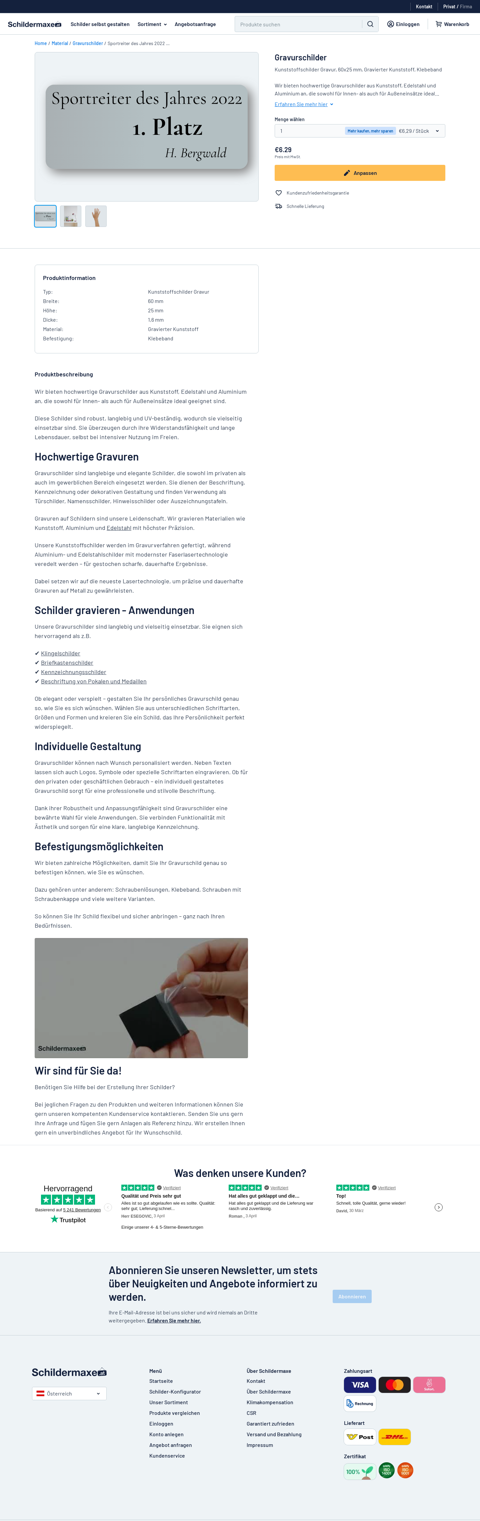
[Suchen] (294, 24)
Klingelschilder (60, 653)
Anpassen (360, 173)
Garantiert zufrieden (270, 1423)
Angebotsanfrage (195, 24)
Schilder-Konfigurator (175, 1391)
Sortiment (153, 24)
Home (41, 43)
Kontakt (256, 1381)
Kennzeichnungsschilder (73, 671)
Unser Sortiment (168, 1402)
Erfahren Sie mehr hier (305, 104)
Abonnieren (352, 1296)
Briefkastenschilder (67, 662)
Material (60, 43)
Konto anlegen (166, 1434)
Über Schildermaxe (269, 1391)
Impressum (260, 1445)
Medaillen (134, 681)
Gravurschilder (88, 43)
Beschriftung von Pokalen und (81, 681)
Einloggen (161, 1423)
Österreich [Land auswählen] (54, 1393)
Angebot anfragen (170, 1445)
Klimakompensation (270, 1402)
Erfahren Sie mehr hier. (174, 1320)
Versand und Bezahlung (274, 1434)
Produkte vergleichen (174, 1413)
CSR (251, 1413)
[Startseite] (84, 1371)
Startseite (161, 1381)
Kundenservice (167, 1455)
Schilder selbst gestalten (100, 24)
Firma (466, 6)
